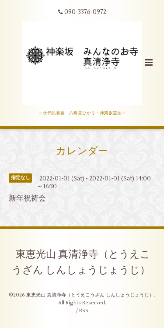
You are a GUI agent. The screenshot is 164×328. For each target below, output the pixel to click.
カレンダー (82, 151)
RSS (83, 310)
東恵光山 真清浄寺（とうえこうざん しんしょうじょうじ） (81, 262)
